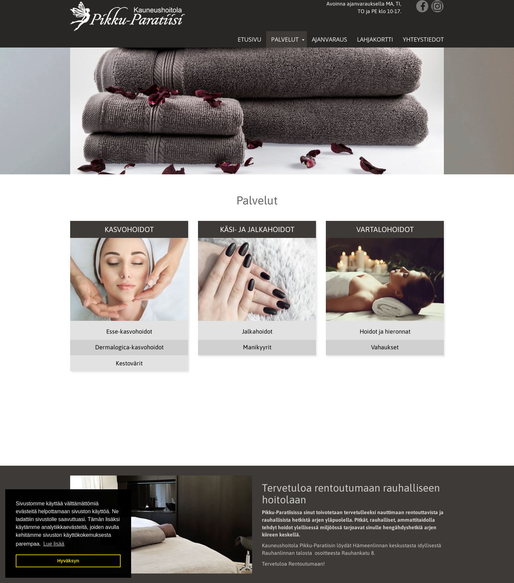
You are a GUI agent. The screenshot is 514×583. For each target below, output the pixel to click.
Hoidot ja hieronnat (385, 331)
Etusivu (249, 39)
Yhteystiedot (423, 39)
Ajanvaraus (329, 39)
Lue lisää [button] (53, 544)
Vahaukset (385, 347)
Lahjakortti (375, 39)
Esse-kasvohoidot (129, 331)
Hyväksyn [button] (68, 560)
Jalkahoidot (257, 331)
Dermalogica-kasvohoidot (129, 347)
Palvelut (285, 39)
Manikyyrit (257, 347)
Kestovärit (129, 363)
